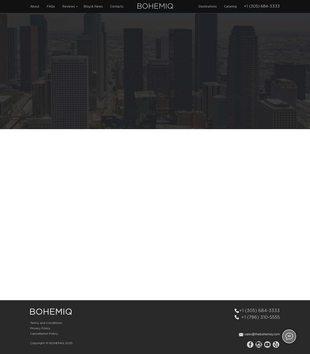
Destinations (207, 6)
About (34, 6)
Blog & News (93, 6)
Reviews (68, 6)
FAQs (51, 6)
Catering (230, 6)
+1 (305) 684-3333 (262, 6)
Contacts (116, 6)
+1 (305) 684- (254, 311)
